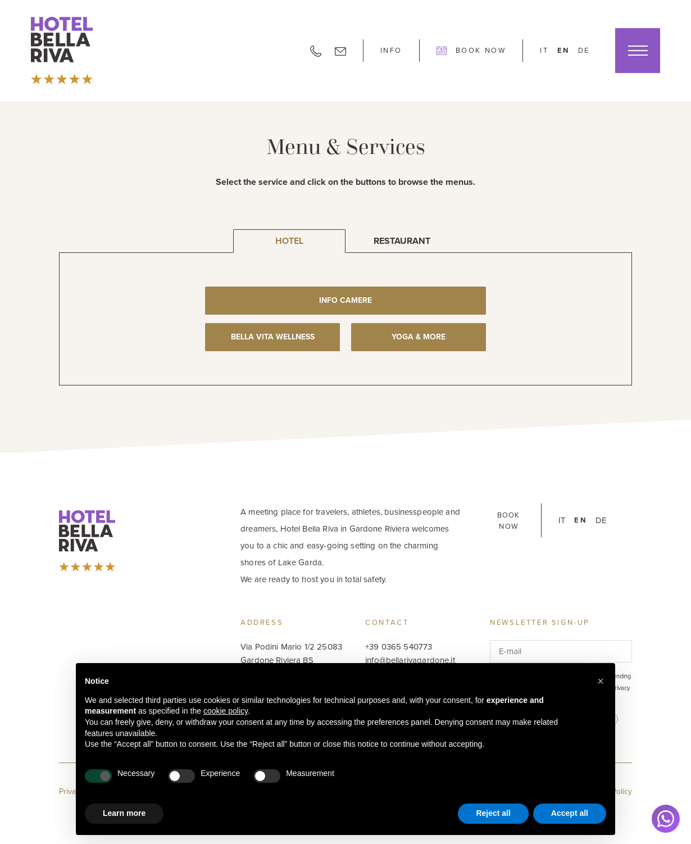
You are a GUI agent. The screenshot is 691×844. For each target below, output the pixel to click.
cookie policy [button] (225, 710)
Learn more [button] (124, 813)
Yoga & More (418, 337)
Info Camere (345, 300)
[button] (601, 681)
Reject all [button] (493, 813)
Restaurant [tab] (402, 241)
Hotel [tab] (289, 241)
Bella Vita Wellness (273, 337)
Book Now (471, 50)
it (544, 50)
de (584, 50)
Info (391, 50)
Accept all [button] (569, 813)
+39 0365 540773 (398, 647)
